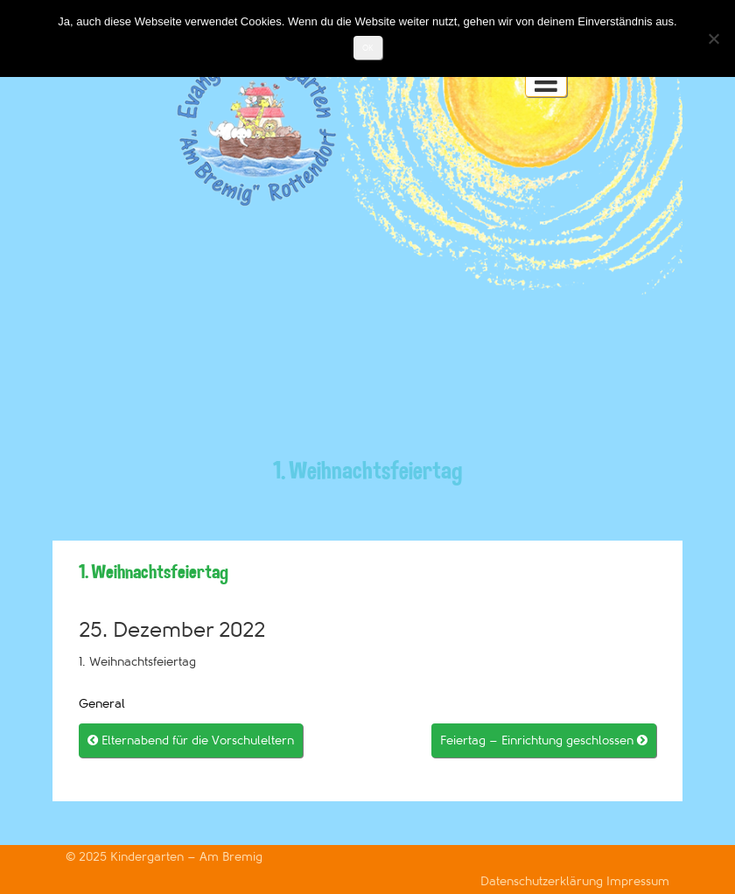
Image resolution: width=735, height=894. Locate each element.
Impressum (637, 881)
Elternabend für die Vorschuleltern (191, 740)
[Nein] (713, 38)
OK (368, 48)
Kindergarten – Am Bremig (186, 856)
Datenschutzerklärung (543, 881)
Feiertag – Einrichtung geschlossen (544, 740)
